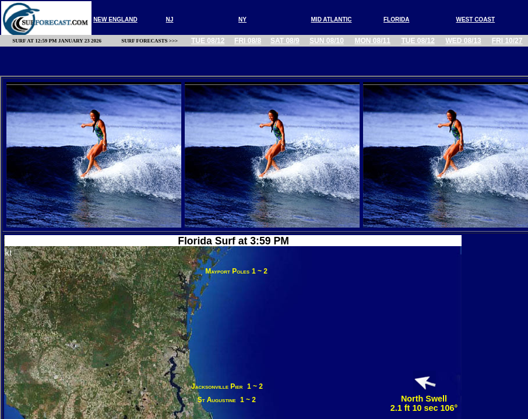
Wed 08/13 (463, 41)
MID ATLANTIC (331, 19)
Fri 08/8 (247, 41)
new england (115, 19)
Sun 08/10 (326, 41)
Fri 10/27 (507, 41)
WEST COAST (475, 19)
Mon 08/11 (372, 41)
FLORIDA (396, 19)
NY (242, 19)
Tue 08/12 (207, 41)
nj (170, 19)
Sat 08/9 (285, 41)
